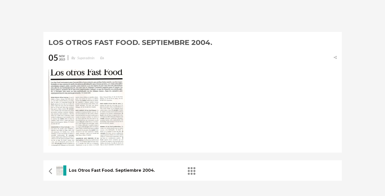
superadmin (85, 58)
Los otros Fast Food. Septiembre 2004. (112, 170)
